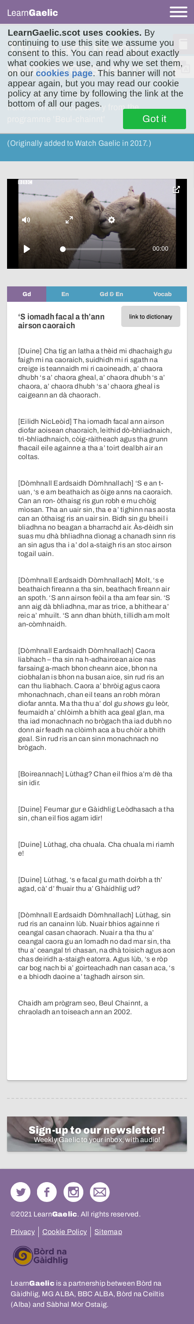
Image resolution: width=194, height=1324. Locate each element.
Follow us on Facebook (47, 1192)
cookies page (64, 73)
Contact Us (100, 1192)
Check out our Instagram (73, 1192)
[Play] (26, 249)
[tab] (26, 294)
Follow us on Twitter (20, 1192)
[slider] (98, 249)
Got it (154, 119)
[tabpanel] (97, 691)
